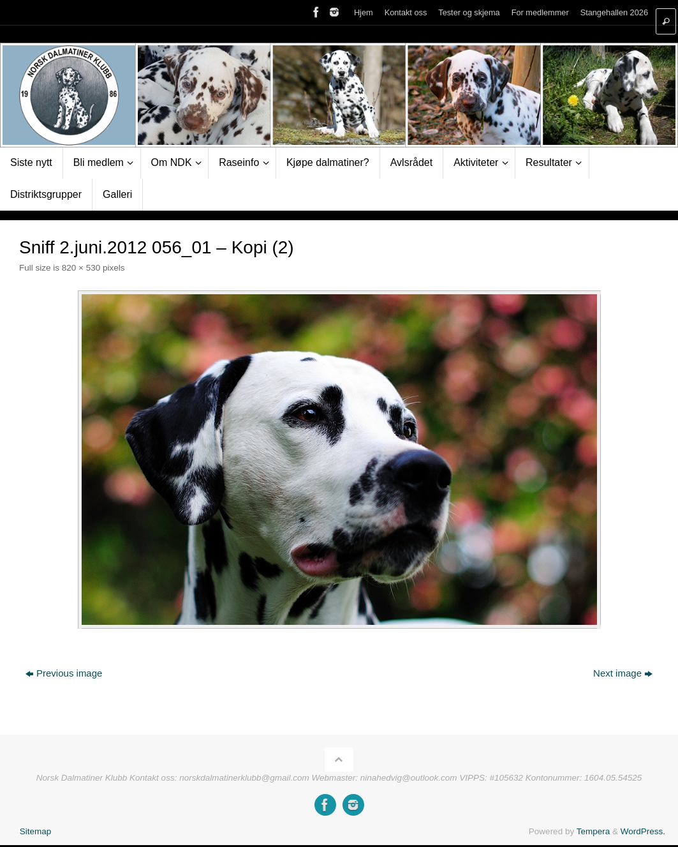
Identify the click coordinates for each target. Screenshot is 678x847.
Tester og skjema (468, 12)
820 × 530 (81, 268)
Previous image (64, 673)
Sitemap (36, 831)
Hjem (363, 12)
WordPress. (643, 831)
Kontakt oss (406, 12)
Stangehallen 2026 (614, 12)
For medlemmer (540, 12)
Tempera (593, 831)
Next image (622, 673)
